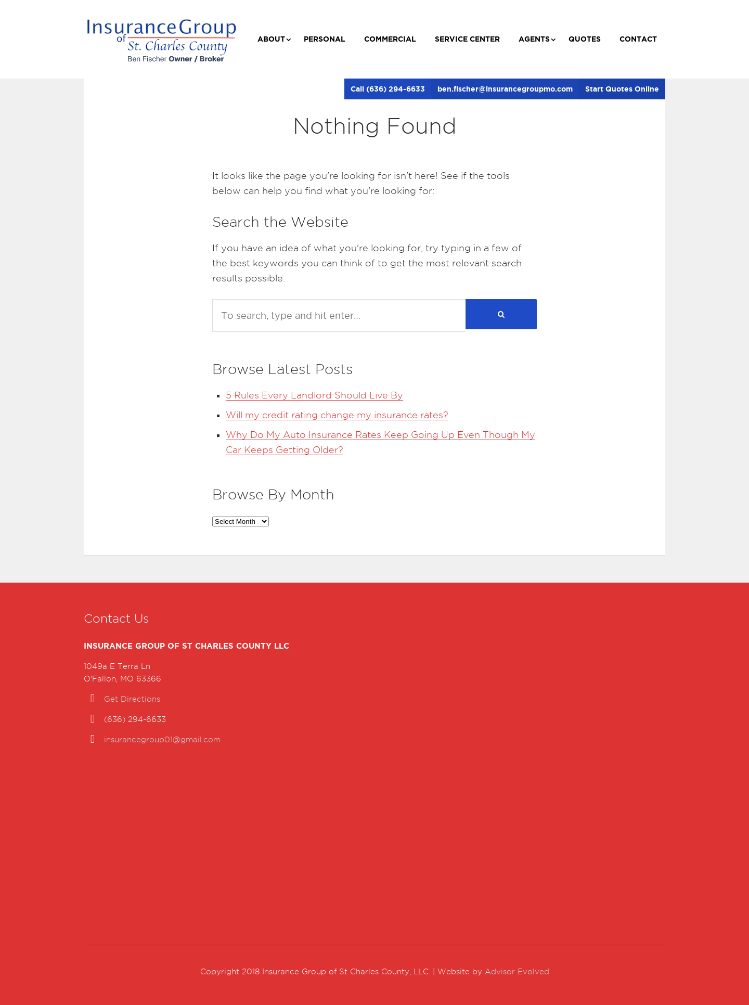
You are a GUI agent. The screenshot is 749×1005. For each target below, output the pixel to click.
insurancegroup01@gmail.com (162, 740)
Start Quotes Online (622, 89)
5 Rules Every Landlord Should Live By (314, 395)
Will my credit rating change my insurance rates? (337, 415)
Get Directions (132, 699)
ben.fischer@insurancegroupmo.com (505, 89)
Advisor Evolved (517, 972)
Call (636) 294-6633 (388, 89)
